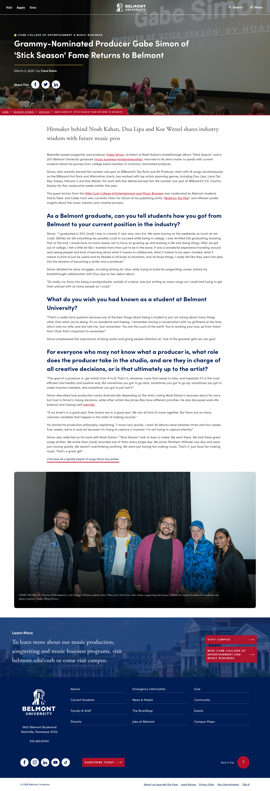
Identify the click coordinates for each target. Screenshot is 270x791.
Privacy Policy (206, 784)
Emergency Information (148, 689)
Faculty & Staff (81, 710)
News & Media (142, 700)
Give (33, 7)
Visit (9, 7)
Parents (76, 721)
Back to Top (235, 762)
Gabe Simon (115, 154)
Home (5, 112)
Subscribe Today (104, 762)
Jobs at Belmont (143, 721)
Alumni (75, 689)
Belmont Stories (24, 112)
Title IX (246, 784)
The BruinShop (142, 710)
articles (44, 112)
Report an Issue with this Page (161, 784)
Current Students (82, 700)
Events (198, 710)
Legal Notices (188, 784)
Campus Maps (204, 721)
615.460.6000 (39, 741)
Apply (21, 7)
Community (202, 700)
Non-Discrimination (228, 784)
